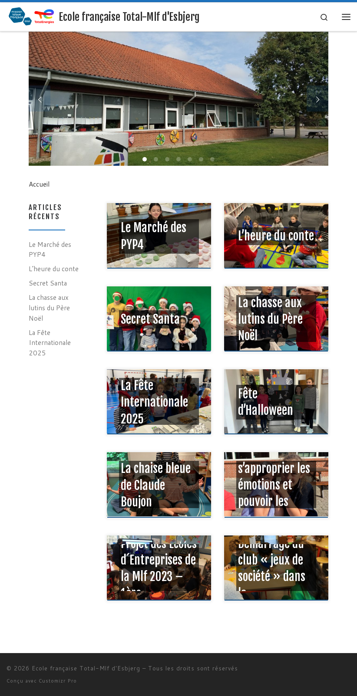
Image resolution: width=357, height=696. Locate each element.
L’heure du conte (54, 268)
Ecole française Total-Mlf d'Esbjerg (86, 668)
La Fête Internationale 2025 (50, 343)
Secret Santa (48, 283)
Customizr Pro (58, 680)
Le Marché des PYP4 (50, 249)
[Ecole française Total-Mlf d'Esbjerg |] (31, 16)
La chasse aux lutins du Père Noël (49, 307)
